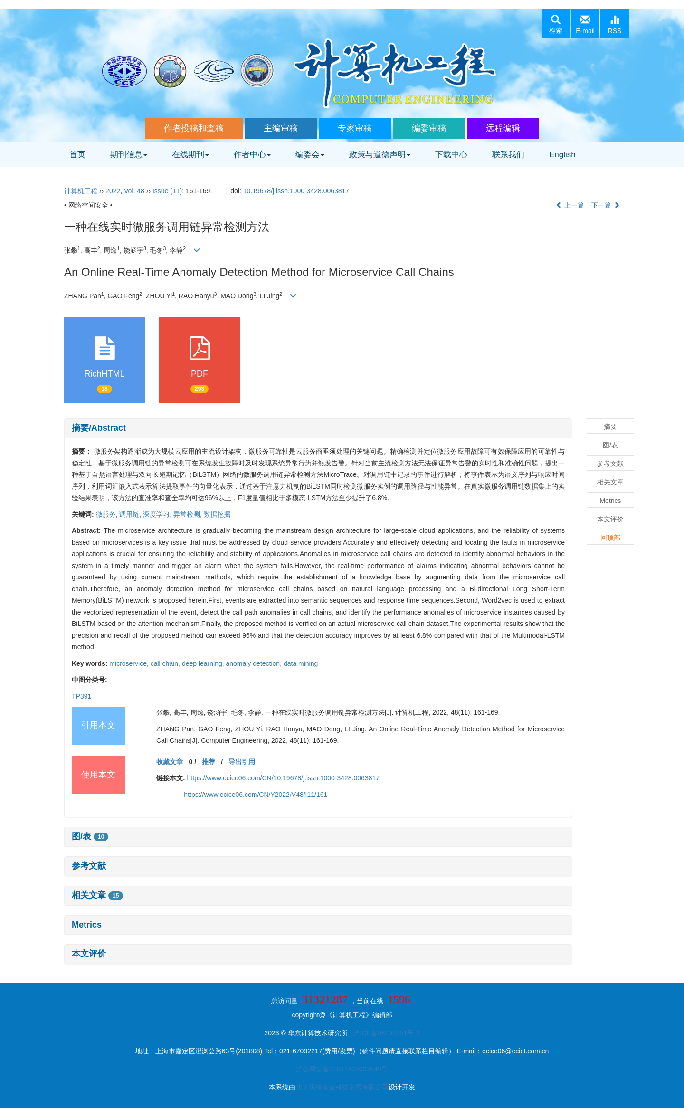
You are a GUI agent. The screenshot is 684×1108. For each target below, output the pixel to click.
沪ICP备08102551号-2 (386, 1033)
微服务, (108, 514)
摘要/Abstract (99, 428)
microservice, (129, 663)
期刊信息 (128, 154)
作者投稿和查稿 (194, 128)
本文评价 (89, 953)
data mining (301, 663)
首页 (77, 154)
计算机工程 (80, 191)
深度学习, (158, 514)
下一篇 (605, 205)
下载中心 (451, 154)
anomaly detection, (255, 663)
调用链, (131, 514)
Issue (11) (167, 191)
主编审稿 (281, 128)
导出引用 (241, 762)
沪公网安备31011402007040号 (342, 1069)
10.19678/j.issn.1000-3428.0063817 (296, 191)
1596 (399, 999)
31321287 (325, 999)
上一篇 (570, 205)
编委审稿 (429, 128)
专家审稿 (355, 128)
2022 (112, 191)
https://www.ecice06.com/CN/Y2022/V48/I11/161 (255, 794)
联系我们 (508, 154)
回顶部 (610, 537)
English (562, 154)
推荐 (208, 762)
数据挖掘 (217, 514)
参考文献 (89, 866)
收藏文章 (169, 762)
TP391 (81, 696)
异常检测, (188, 514)
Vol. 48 (134, 191)
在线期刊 (190, 154)
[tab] (318, 428)
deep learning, (204, 663)
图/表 (90, 836)
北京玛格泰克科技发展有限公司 (342, 1087)
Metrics (87, 924)
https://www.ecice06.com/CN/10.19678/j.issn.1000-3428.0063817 (283, 778)
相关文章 (97, 895)
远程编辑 (503, 128)
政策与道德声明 (379, 154)
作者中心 (252, 154)
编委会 (309, 154)
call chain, (166, 663)
